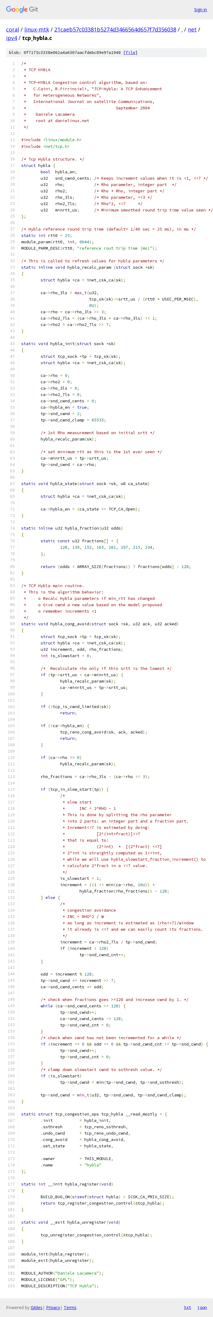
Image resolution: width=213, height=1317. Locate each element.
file (130, 52)
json (202, 1307)
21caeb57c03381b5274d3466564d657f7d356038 (115, 29)
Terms (70, 1307)
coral (12, 29)
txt (187, 1307)
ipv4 (11, 38)
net (192, 29)
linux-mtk (36, 29)
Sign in (200, 9)
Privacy (53, 1307)
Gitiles (36, 1307)
